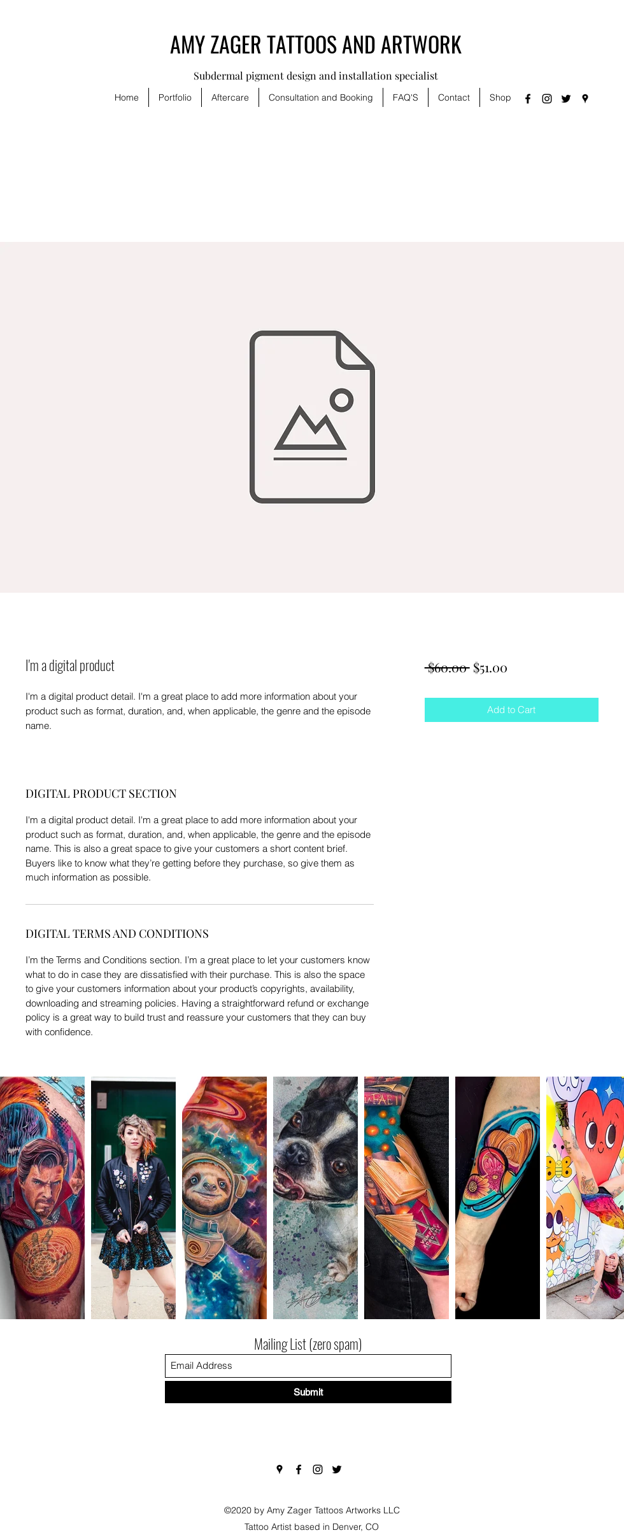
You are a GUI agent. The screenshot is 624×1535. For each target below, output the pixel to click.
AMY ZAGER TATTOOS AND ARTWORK (316, 43)
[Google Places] (585, 98)
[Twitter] (566, 98)
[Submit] (308, 1392)
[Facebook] (527, 98)
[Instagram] (547, 98)
